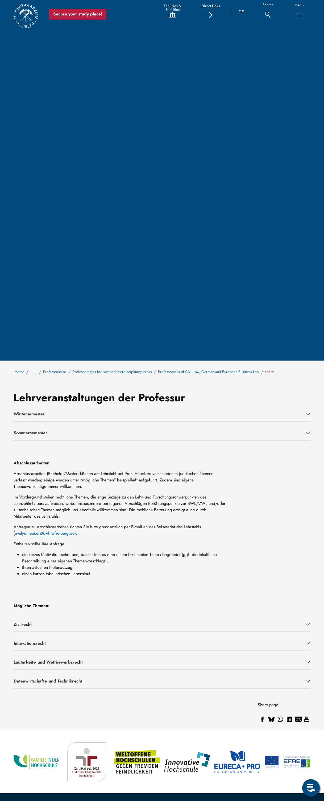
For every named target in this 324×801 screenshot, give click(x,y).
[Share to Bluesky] (271, 719)
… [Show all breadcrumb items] (33, 372)
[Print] (306, 719)
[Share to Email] (298, 719)
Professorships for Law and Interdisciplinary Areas (112, 371)
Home (19, 371)
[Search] (268, 12)
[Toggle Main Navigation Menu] (299, 16)
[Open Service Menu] (311, 788)
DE (241, 12)
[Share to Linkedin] (289, 719)
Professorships (55, 371)
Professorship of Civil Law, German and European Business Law (208, 371)
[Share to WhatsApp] (280, 719)
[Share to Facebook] (262, 719)
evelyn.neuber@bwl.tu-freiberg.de (44, 533)
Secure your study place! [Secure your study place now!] (77, 14)
